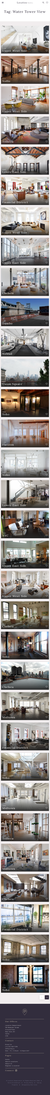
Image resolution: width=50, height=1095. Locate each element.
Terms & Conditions (14, 1082)
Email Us (8, 1044)
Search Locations (11, 1061)
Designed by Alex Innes (29, 1084)
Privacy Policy (28, 1082)
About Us (8, 1063)
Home (7, 1059)
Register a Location (12, 1065)
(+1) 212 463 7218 (11, 1046)
